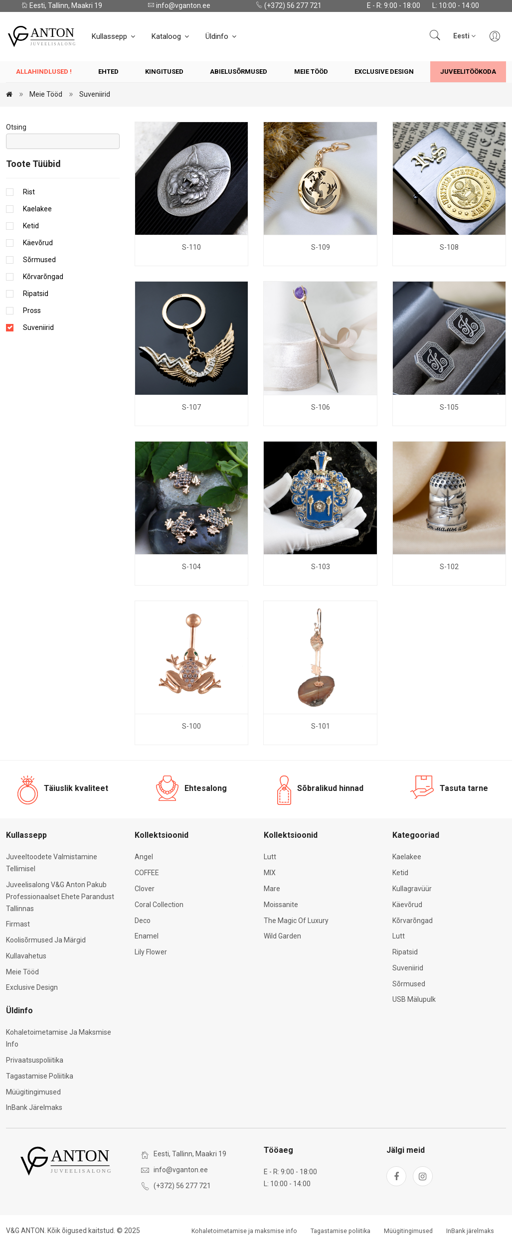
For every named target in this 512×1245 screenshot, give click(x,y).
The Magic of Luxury (296, 921)
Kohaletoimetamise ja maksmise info (244, 1231)
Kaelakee (37, 208)
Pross (32, 310)
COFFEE (147, 873)
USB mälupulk (414, 999)
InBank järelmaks (34, 1107)
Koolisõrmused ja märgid (46, 940)
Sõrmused (39, 259)
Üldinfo (221, 36)
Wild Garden (282, 936)
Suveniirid (94, 94)
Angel (144, 857)
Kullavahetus (26, 956)
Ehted (108, 71)
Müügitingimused (33, 1092)
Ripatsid (35, 293)
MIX (270, 873)
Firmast (18, 924)
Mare (272, 889)
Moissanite (281, 905)
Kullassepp (114, 36)
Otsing (16, 127)
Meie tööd (311, 71)
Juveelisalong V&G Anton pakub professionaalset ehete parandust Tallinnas (60, 897)
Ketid (31, 225)
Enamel (147, 936)
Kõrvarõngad (43, 276)
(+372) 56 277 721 (289, 5)
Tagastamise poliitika (39, 1076)
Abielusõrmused (238, 71)
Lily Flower (151, 952)
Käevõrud (38, 242)
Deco (143, 921)
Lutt (270, 857)
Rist (29, 191)
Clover (145, 889)
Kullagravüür (412, 889)
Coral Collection (159, 905)
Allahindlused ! (44, 71)
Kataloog (171, 36)
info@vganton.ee (179, 5)
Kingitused (164, 71)
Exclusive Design (384, 71)
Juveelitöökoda (468, 71)
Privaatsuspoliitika (34, 1060)
